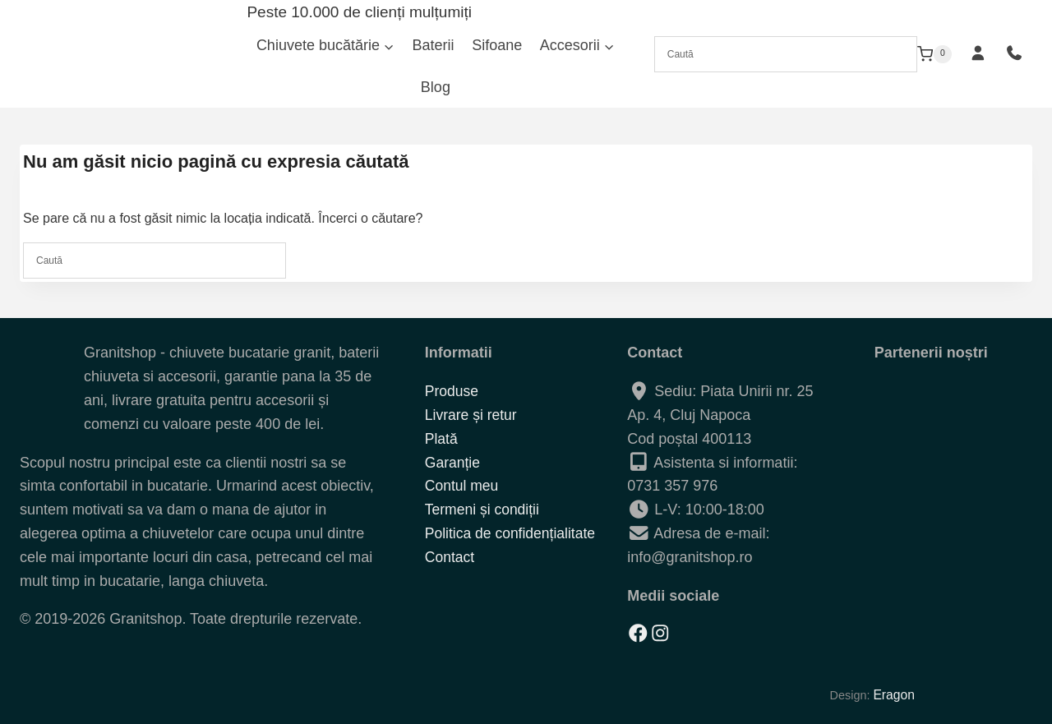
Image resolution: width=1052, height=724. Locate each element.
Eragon (892, 694)
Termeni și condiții (483, 509)
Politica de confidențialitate (512, 533)
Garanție (453, 462)
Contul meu (463, 486)
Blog (435, 87)
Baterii (433, 45)
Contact (450, 557)
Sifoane (497, 45)
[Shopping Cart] (934, 54)
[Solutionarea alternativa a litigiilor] (931, 561)
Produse (452, 391)
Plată (442, 439)
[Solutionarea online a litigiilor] (931, 615)
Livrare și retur (472, 415)
